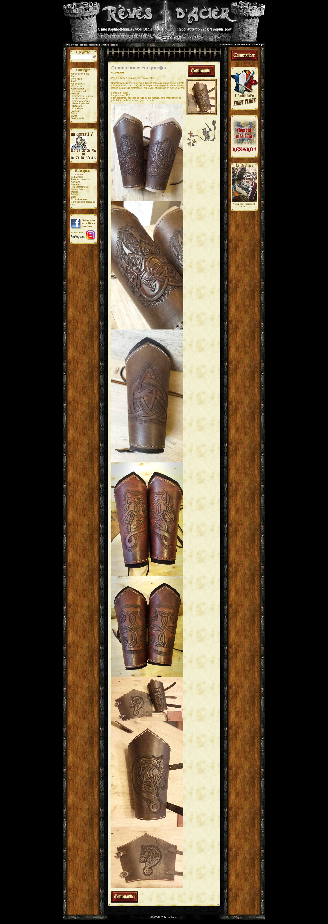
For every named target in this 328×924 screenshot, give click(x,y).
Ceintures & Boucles (82, 96)
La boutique (258, 44)
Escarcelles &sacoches (78, 92)
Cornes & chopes (81, 101)
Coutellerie (77, 108)
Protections (76, 79)
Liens (74, 197)
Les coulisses (78, 189)
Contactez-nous (242, 44)
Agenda (75, 184)
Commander (226, 44)
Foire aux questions (81, 179)
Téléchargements (79, 187)
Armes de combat (80, 74)
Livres (74, 116)
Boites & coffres (80, 98)
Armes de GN (78, 83)
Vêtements (76, 86)
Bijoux (74, 113)
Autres (75, 111)
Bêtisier (75, 194)
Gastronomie (77, 118)
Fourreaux (76, 76)
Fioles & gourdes (80, 103)
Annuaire (75, 182)
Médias (74, 192)
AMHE (74, 81)
